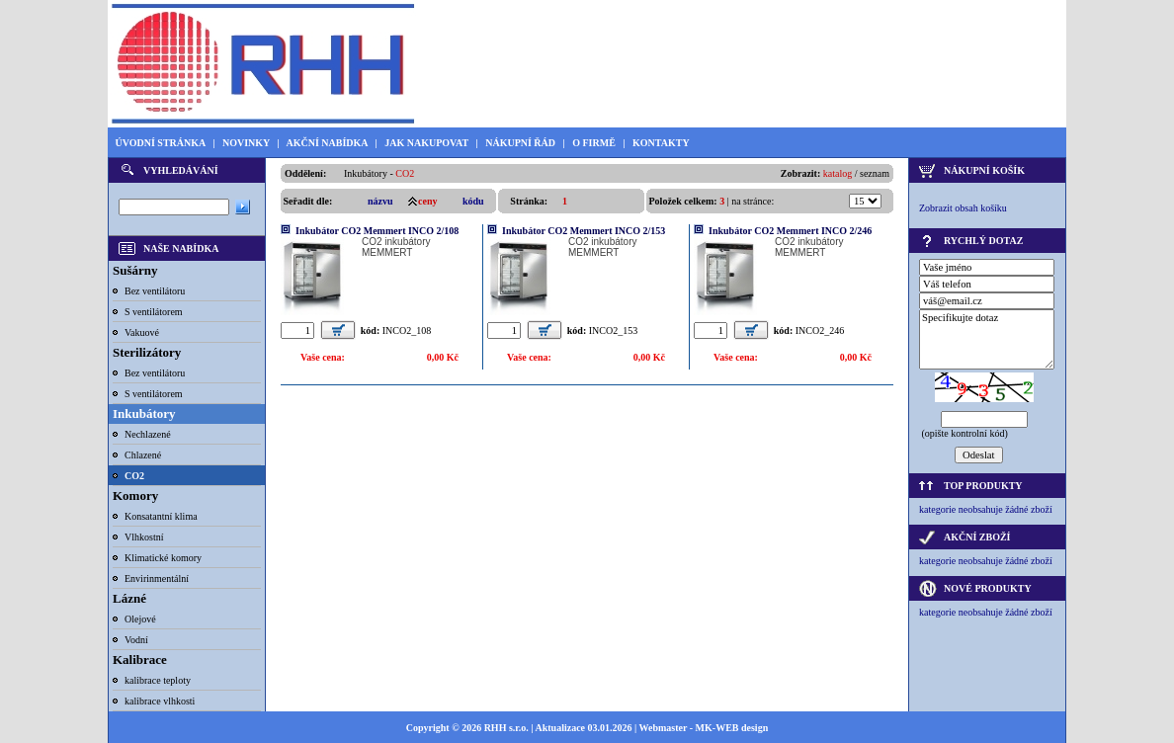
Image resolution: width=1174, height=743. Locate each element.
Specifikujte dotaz (986, 339)
